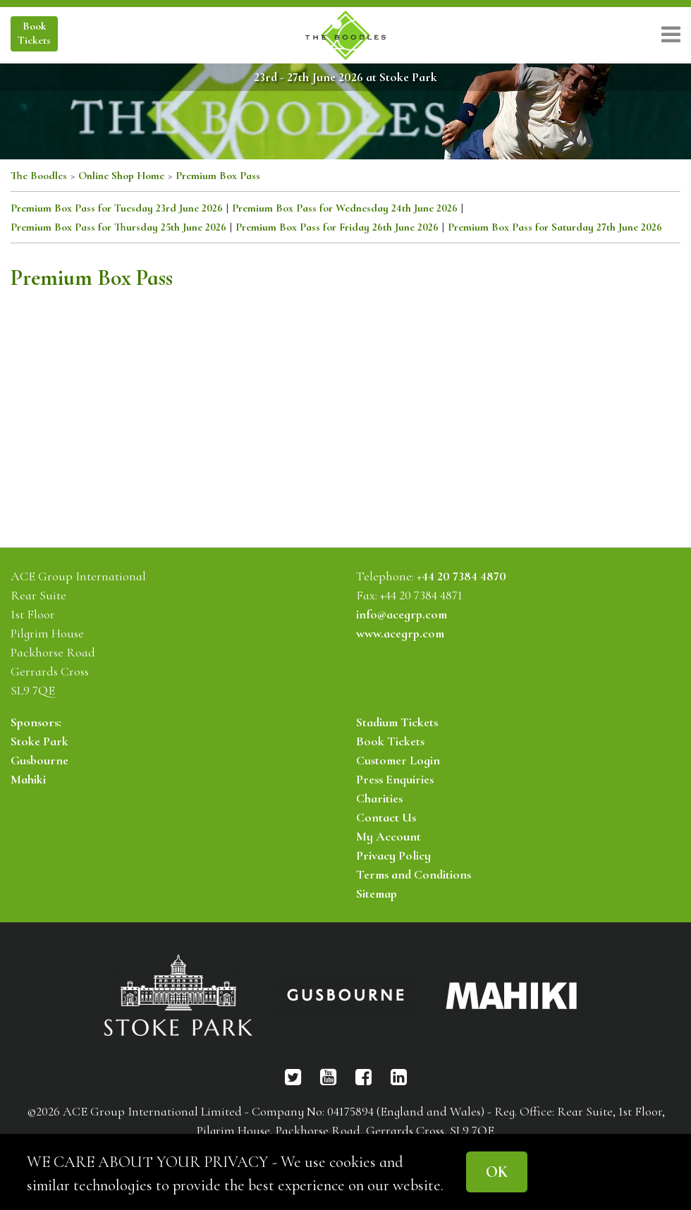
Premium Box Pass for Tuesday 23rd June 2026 (117, 208)
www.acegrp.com (400, 633)
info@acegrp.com (401, 614)
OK (497, 1171)
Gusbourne (39, 760)
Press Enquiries (395, 779)
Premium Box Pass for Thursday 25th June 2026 (118, 227)
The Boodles (39, 176)
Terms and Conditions (413, 874)
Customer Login (398, 760)
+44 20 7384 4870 (461, 576)
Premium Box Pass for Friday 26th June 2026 (337, 227)
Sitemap (376, 893)
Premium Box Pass (218, 176)
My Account (388, 836)
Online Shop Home (121, 176)
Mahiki (28, 779)
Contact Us (386, 817)
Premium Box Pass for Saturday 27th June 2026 (555, 227)
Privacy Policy (393, 855)
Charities (379, 798)
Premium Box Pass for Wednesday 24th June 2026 (345, 208)
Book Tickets (390, 741)
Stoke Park (39, 741)
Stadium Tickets (397, 722)
